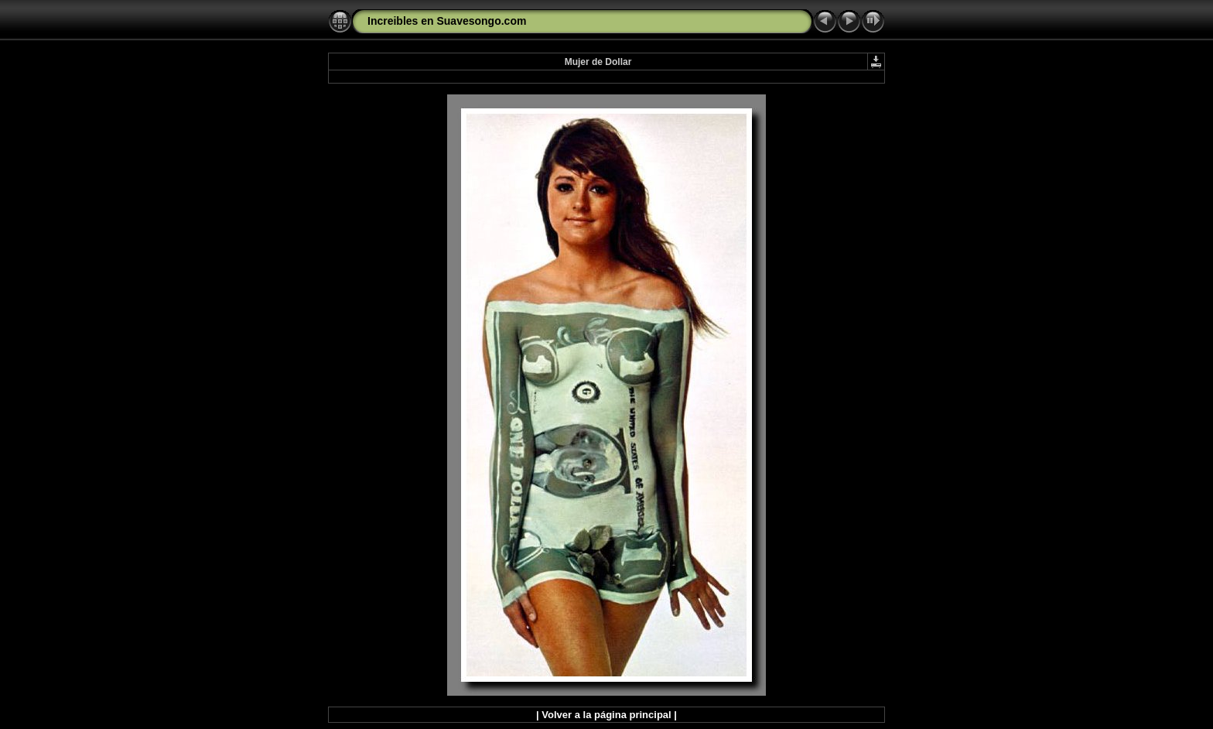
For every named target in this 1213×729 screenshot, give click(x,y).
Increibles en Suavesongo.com (446, 21)
